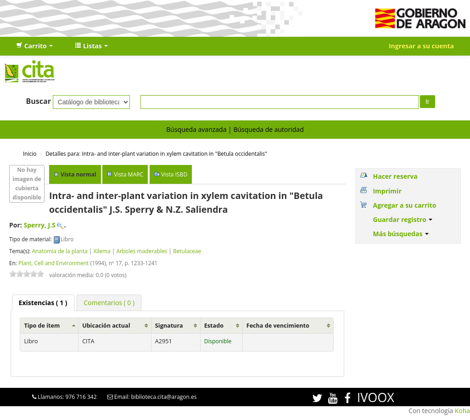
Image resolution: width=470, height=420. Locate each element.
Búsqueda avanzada (196, 129)
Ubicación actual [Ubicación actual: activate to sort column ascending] (106, 325)
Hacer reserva (395, 176)
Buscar (38, 101)
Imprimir (387, 191)
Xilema (101, 251)
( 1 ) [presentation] (43, 302)
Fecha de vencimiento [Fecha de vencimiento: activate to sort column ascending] (277, 325)
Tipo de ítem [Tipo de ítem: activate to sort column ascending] (42, 325)
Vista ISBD (174, 174)
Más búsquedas (401, 233)
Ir (427, 101)
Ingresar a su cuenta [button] (421, 45)
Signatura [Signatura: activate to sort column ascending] (169, 325)
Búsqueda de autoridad (268, 129)
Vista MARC (128, 174)
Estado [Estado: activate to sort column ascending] (214, 325)
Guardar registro (402, 219)
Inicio (29, 153)
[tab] (43, 303)
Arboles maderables (141, 251)
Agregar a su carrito (404, 205)
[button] (34, 46)
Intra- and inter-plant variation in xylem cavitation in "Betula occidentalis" (156, 153)
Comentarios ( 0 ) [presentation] (109, 302)
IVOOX (375, 397)
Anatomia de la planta (59, 251)
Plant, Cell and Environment (53, 263)
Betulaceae (187, 251)
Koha (462, 410)
